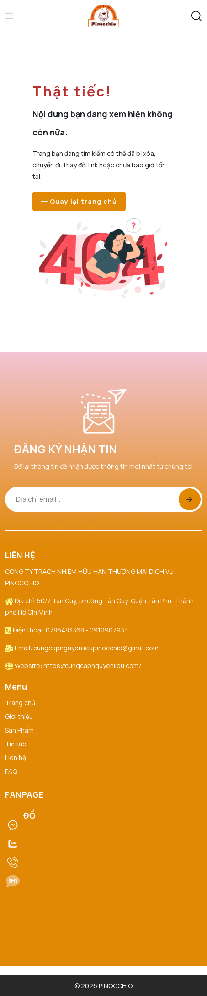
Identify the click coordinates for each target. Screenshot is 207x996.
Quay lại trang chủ (79, 201)
